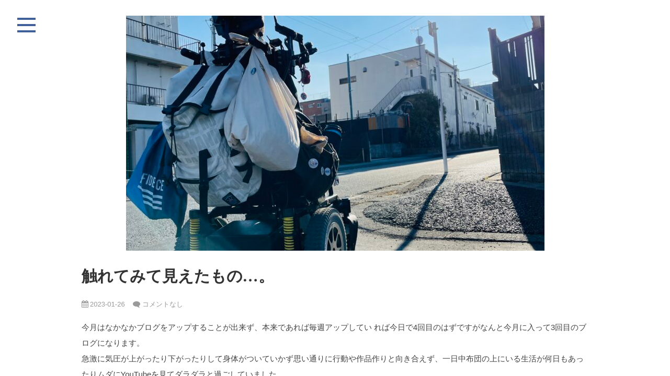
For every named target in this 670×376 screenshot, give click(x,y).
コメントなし (162, 304)
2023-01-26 (103, 304)
